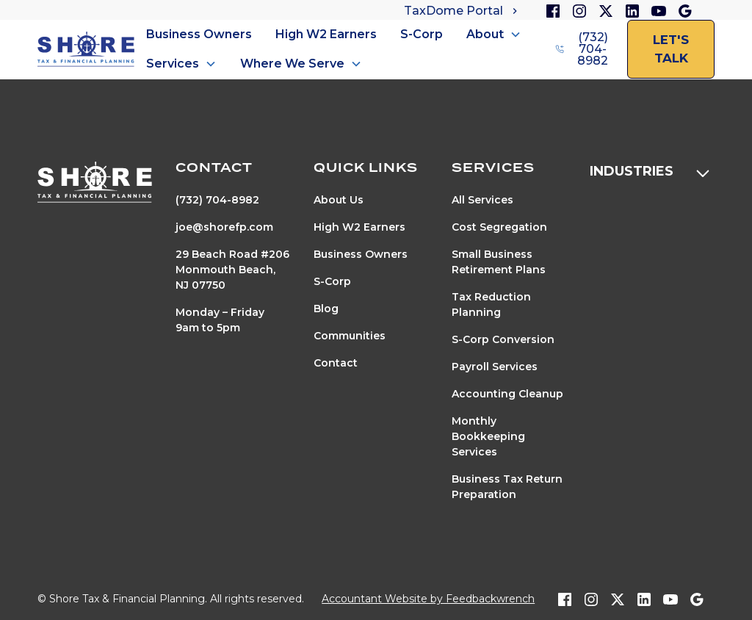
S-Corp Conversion (503, 339)
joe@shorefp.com (224, 227)
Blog (326, 308)
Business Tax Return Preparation (507, 486)
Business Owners (199, 34)
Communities (350, 335)
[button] (494, 34)
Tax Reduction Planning (491, 304)
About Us (339, 199)
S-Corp (421, 34)
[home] (85, 49)
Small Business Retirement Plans (499, 262)
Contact (336, 363)
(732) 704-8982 (217, 199)
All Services (482, 199)
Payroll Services (495, 366)
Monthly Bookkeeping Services (488, 436)
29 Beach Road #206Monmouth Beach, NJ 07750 (232, 270)
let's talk (671, 48)
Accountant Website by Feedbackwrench (428, 598)
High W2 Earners (326, 34)
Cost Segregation (499, 227)
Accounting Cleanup (507, 393)
